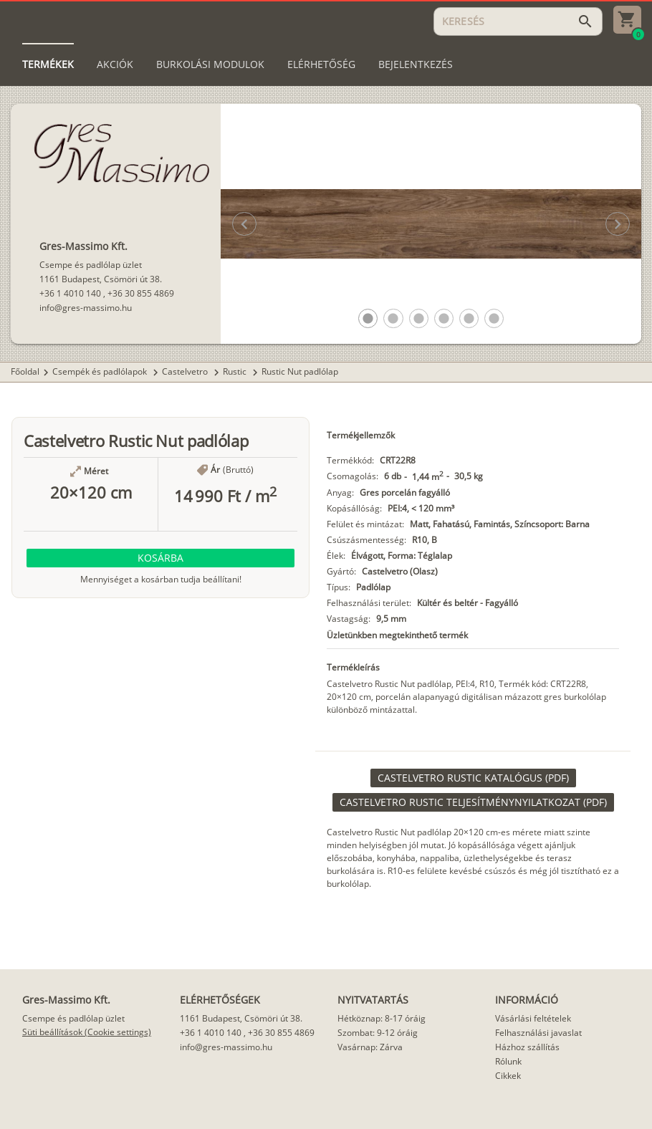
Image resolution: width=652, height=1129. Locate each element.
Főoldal (25, 371)
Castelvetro (186, 371)
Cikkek (508, 1076)
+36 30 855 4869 (140, 293)
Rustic (236, 371)
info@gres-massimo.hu (85, 308)
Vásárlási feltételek (533, 1018)
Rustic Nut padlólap (300, 371)
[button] (368, 318)
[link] (473, 778)
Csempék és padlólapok (100, 371)
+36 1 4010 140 (70, 293)
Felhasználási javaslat (538, 1033)
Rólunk (508, 1061)
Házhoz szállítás (527, 1047)
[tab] (48, 64)
